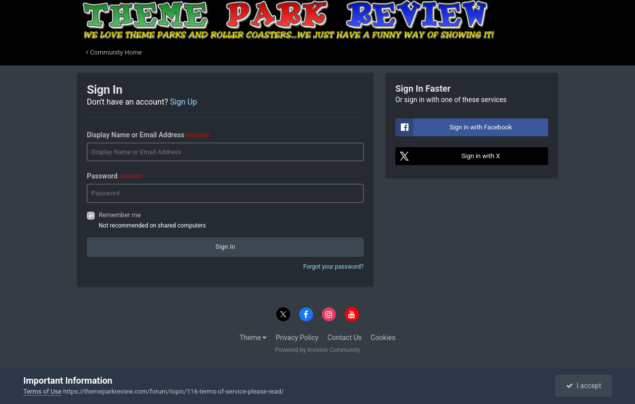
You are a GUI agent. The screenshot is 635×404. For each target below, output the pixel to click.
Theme (253, 338)
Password (114, 176)
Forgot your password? (333, 266)
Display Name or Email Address (148, 135)
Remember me (120, 215)
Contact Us (344, 338)
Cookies (383, 338)
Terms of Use (42, 391)
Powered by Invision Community (317, 349)
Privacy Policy (297, 338)
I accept (583, 386)
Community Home (114, 52)
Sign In (225, 246)
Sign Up (183, 102)
